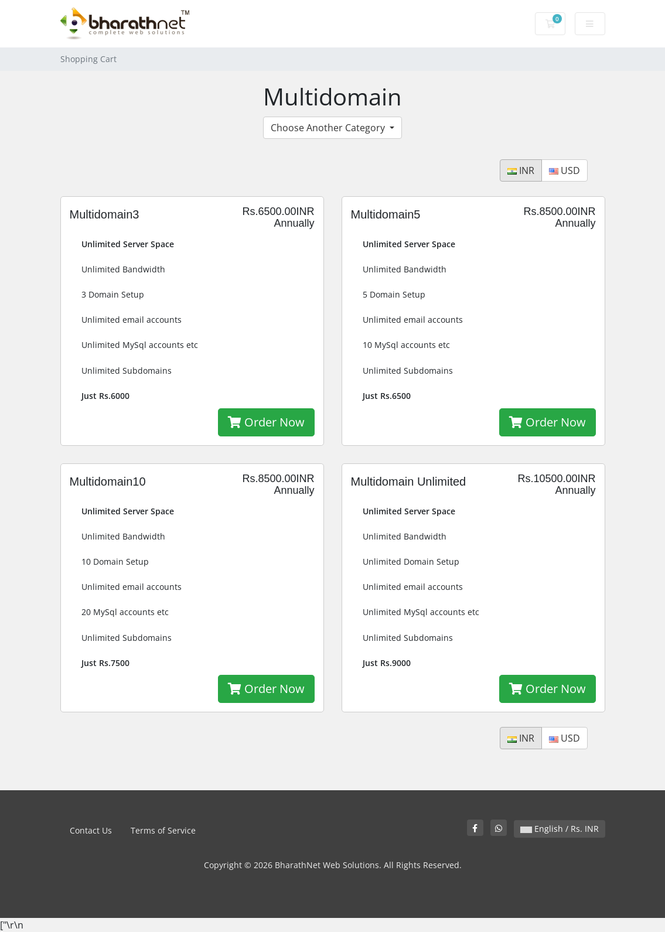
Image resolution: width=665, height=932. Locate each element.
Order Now (266, 422)
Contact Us (91, 830)
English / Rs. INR (559, 828)
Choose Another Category (329, 127)
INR (520, 170)
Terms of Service (163, 830)
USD (564, 170)
